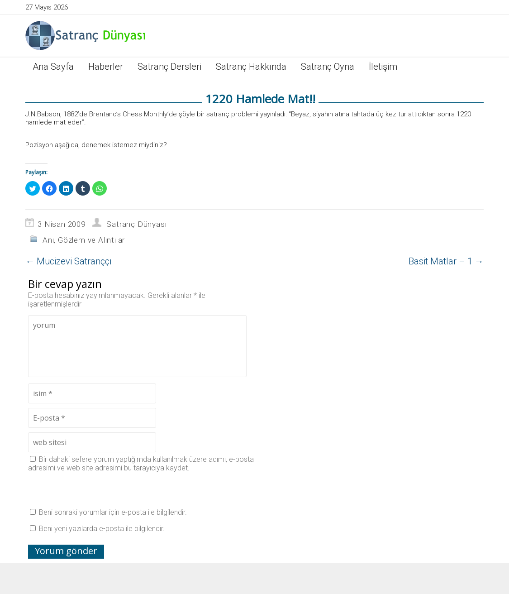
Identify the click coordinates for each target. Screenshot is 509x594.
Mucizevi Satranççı (68, 261)
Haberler (105, 66)
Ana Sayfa (53, 66)
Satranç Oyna (327, 66)
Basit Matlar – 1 (446, 261)
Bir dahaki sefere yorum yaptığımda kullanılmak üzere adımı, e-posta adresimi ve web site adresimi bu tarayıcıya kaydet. (141, 463)
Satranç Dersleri (169, 66)
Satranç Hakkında (251, 66)
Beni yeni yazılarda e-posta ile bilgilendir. (102, 528)
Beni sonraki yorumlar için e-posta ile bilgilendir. (113, 512)
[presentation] (97, 490)
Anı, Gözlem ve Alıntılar (84, 239)
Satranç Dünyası (136, 224)
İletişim (383, 66)
